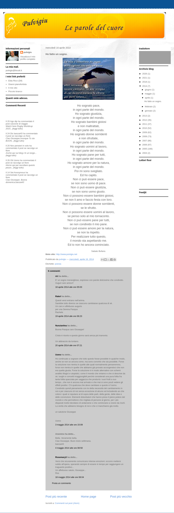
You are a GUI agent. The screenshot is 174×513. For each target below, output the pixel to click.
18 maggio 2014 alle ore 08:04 (69, 477)
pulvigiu (28, 52)
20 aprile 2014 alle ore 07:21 (68, 345)
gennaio (149, 111)
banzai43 (18, 133)
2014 (145, 86)
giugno (148, 89)
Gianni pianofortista (17, 84)
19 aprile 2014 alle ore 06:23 (68, 316)
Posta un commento (61, 483)
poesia (58, 264)
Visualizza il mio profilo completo (27, 57)
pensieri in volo (22, 145)
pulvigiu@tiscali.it (14, 70)
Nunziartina (61, 325)
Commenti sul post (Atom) (67, 503)
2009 (145, 132)
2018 (145, 82)
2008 (145, 136)
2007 (145, 140)
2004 (145, 153)
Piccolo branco (15, 91)
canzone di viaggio (19, 124)
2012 (145, 120)
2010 (145, 128)
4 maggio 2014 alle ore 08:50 (69, 448)
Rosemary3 (61, 457)
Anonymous (19, 172)
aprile (148, 98)
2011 (145, 124)
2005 (145, 149)
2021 (145, 78)
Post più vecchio (121, 496)
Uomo (58, 354)
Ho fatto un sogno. (152, 101)
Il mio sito (12, 88)
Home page (88, 496)
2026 (145, 73)
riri (56, 276)
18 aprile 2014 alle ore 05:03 (68, 287)
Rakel (58, 296)
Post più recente (56, 496)
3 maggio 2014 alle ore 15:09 (69, 424)
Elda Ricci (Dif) (15, 80)
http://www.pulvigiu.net (66, 254)
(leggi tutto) (17, 128)
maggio (148, 93)
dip (15, 121)
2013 (145, 116)
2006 (145, 144)
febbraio (149, 106)
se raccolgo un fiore (21, 136)
